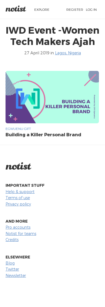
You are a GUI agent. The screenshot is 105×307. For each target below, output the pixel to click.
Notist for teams (21, 233)
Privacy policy (18, 204)
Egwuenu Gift (18, 128)
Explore (41, 9)
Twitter (12, 269)
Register (74, 9)
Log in (91, 9)
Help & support (20, 191)
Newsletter (16, 275)
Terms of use (18, 197)
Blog (10, 263)
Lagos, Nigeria (68, 52)
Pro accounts (18, 227)
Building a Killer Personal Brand (43, 134)
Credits (12, 239)
